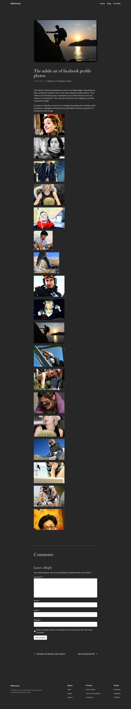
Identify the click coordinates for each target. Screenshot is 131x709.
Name (37, 601)
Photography (61, 81)
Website (37, 620)
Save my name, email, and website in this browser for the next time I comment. (64, 631)
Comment (38, 577)
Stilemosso (15, 3)
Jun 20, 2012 (38, 81)
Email (37, 610)
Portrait (68, 81)
